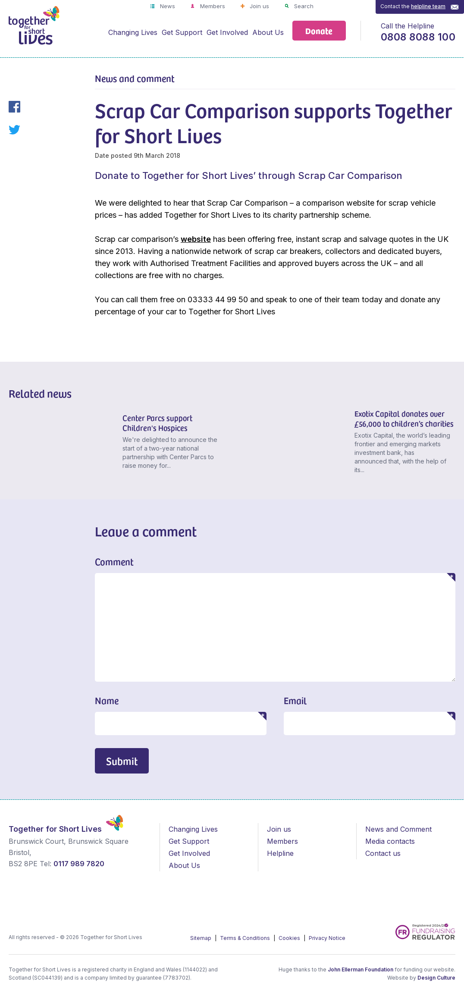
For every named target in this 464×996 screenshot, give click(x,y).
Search (303, 6)
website (196, 239)
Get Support (182, 32)
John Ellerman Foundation (360, 969)
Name (107, 700)
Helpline (280, 853)
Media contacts (390, 841)
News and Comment (398, 829)
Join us (258, 6)
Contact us (383, 853)
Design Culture (436, 977)
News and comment (135, 78)
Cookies (290, 938)
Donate (318, 30)
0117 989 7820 (78, 863)
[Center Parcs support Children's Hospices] (62, 443)
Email (295, 700)
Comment (114, 561)
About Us (268, 32)
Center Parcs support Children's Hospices (157, 422)
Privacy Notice (327, 938)
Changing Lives (132, 32)
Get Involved (227, 32)
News (166, 6)
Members (211, 6)
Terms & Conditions (245, 938)
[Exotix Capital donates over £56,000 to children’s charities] (294, 443)
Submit (122, 761)
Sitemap (201, 938)
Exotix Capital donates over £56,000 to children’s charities (404, 418)
